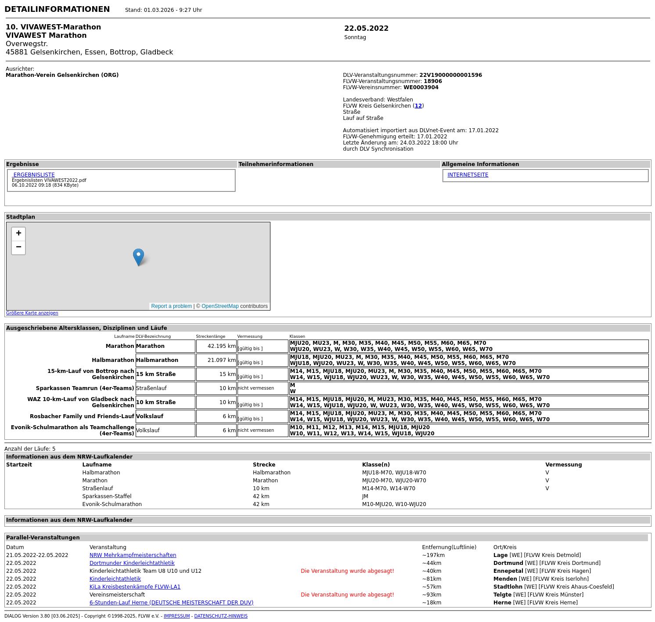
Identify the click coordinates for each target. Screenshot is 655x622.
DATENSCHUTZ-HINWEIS (221, 616)
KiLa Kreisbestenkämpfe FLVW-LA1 (135, 587)
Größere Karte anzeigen (32, 313)
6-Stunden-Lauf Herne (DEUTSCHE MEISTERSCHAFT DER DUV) (171, 603)
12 (418, 106)
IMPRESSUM (177, 616)
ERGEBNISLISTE (33, 175)
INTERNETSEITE (467, 175)
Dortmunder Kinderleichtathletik (132, 563)
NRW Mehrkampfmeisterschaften (133, 555)
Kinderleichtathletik (115, 579)
